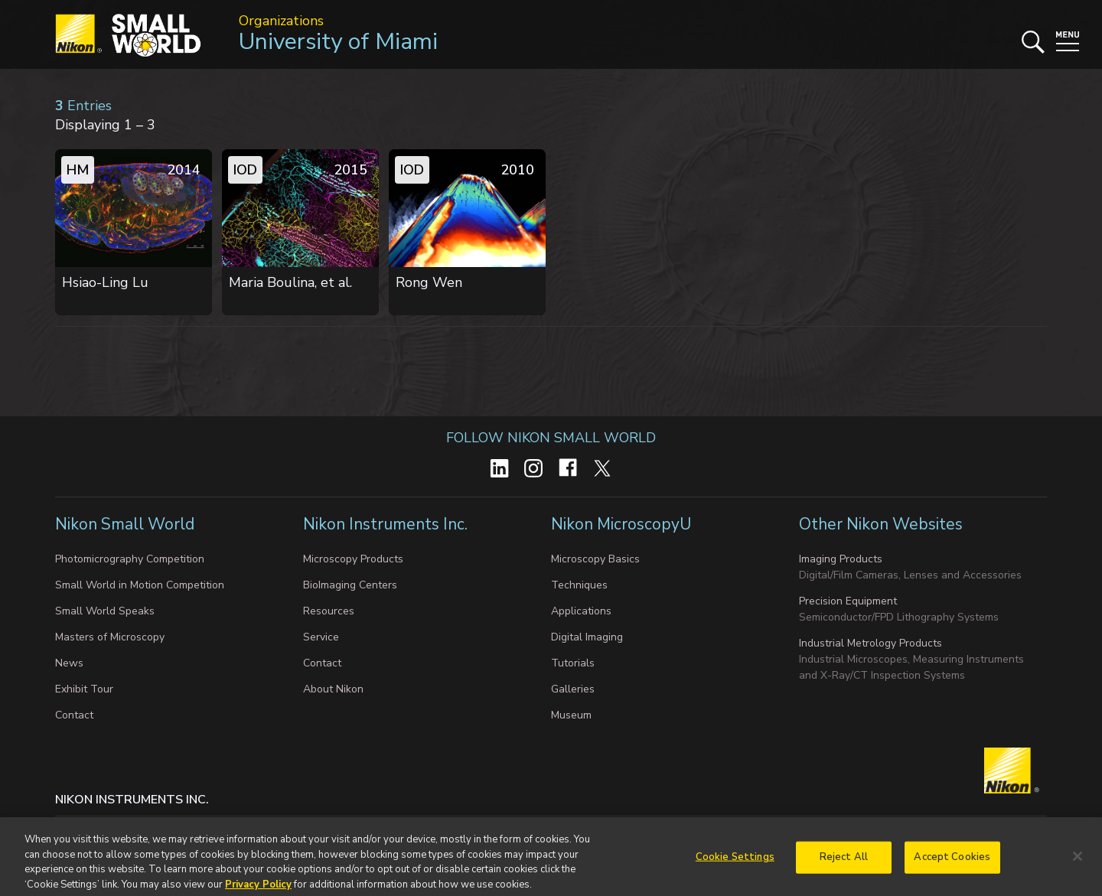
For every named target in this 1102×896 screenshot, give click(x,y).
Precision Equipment (848, 601)
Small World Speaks (105, 611)
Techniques (579, 585)
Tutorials (573, 663)
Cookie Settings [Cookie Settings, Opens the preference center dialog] (735, 868)
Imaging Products (840, 559)
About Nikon (333, 689)
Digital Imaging (587, 637)
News (69, 663)
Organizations (281, 20)
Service (321, 637)
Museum (571, 715)
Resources (328, 611)
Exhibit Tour (84, 689)
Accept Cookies (952, 868)
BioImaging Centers (350, 585)
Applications (581, 611)
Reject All (844, 868)
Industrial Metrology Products (870, 643)
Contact (74, 715)
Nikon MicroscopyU (621, 524)
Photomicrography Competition (129, 559)
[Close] (1077, 868)
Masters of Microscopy (110, 637)
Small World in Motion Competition (139, 585)
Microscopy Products (353, 559)
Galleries (573, 689)
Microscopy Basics (595, 559)
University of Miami (338, 41)
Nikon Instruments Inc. (387, 524)
